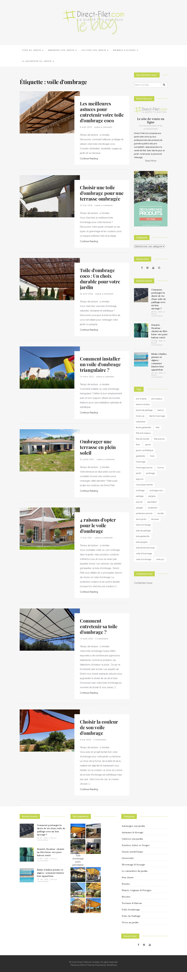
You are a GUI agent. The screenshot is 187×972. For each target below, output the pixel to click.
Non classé (128, 877)
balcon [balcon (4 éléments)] (160, 410)
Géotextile (128, 858)
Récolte (126, 896)
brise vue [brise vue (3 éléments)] (140, 416)
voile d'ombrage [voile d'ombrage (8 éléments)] (143, 559)
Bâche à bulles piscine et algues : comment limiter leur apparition (50, 872)
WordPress (112, 965)
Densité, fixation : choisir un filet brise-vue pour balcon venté (159, 331)
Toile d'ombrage (131, 909)
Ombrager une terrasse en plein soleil (98, 447)
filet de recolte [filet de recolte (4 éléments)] (142, 439)
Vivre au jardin (32, 50)
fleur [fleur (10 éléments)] (138, 444)
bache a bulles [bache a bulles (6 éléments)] (143, 404)
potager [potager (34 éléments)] (139, 508)
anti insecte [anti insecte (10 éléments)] (141, 399)
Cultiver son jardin (94, 50)
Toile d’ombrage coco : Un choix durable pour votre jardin (100, 278)
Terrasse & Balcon (132, 903)
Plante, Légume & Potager (136, 890)
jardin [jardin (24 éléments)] (138, 473)
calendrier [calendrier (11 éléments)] (140, 421)
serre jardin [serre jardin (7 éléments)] (141, 519)
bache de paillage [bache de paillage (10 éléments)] (144, 410)
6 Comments (101, 639)
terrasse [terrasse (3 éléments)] (155, 519)
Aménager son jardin (62, 50)
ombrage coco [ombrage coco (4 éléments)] (156, 490)
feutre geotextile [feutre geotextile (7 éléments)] (143, 427)
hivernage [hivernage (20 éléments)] (140, 462)
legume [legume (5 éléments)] (139, 479)
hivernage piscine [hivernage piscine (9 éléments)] (144, 467)
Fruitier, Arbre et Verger (136, 845)
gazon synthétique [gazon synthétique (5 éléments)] (144, 450)
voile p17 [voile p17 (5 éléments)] (160, 559)
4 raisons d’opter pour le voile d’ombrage (98, 525)
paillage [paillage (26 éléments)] (139, 496)
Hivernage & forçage (133, 864)
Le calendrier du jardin (38, 61)
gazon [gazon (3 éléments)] (148, 444)
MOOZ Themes (87, 965)
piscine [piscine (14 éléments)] (139, 502)
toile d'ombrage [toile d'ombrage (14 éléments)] (143, 525)
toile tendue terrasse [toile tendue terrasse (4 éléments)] (145, 548)
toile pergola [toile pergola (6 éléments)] (142, 542)
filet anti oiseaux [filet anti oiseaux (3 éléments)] (143, 433)
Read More (150, 160)
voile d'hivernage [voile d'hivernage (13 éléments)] (144, 553)
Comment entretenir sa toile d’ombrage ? (98, 626)
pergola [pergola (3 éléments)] (152, 496)
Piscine (126, 883)
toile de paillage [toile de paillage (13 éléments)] (143, 530)
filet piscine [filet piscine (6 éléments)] (159, 439)
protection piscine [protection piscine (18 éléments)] (144, 513)
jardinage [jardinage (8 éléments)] (150, 473)
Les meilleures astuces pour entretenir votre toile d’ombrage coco (102, 112)
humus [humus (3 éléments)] (160, 467)
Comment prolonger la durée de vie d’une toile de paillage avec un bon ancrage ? (158, 299)
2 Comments (99, 740)
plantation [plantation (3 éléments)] (152, 502)
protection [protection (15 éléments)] (152, 508)
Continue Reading (89, 158)
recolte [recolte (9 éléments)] (160, 513)
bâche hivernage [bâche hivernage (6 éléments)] (157, 416)
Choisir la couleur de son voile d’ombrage (99, 727)
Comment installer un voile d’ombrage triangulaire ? (100, 364)
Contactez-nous (143, 583)
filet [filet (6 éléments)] (157, 427)
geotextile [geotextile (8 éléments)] (140, 456)
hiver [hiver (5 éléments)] (152, 456)
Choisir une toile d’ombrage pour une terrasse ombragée (102, 193)
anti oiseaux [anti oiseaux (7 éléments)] (156, 399)
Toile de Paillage (131, 916)
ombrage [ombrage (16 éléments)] (140, 490)
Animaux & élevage (125, 50)
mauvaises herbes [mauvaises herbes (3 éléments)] (144, 484)
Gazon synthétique (132, 851)
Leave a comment (103, 127)
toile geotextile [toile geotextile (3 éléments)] (142, 536)
